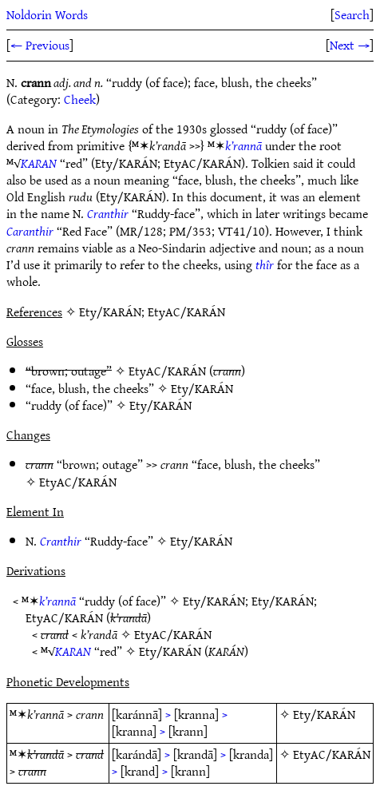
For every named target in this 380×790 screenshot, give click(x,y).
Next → (350, 45)
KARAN (39, 163)
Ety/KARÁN (202, 388)
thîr (264, 264)
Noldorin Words (47, 14)
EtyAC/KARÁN (167, 370)
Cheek (80, 99)
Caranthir (29, 231)
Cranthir (108, 213)
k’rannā (243, 145)
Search (352, 14)
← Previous (39, 45)
